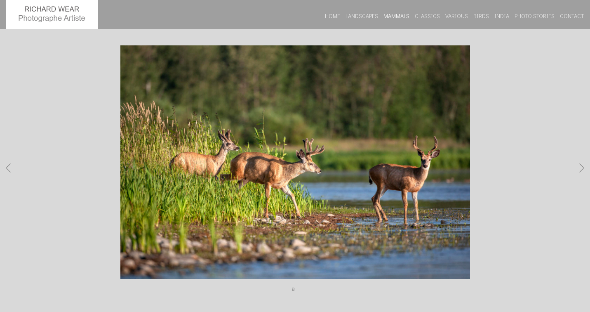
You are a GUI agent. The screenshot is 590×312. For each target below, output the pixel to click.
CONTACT (572, 16)
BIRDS (481, 16)
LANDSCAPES (362, 16)
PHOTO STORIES (535, 16)
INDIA (501, 16)
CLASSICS (427, 16)
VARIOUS (456, 16)
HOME (332, 16)
